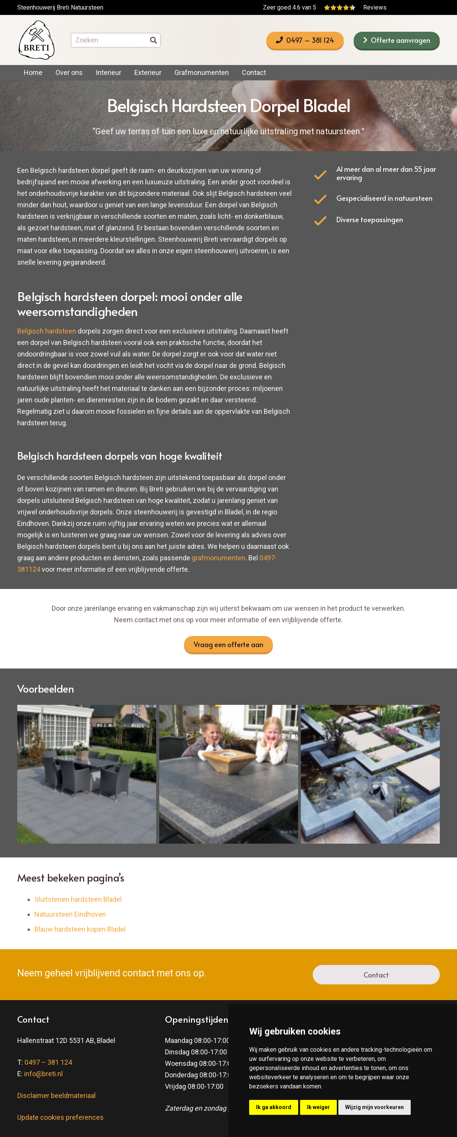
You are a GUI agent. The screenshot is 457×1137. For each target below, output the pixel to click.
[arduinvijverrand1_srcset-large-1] (370, 774)
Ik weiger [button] (318, 1107)
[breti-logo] (36, 40)
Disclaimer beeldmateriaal (56, 1095)
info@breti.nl (43, 1074)
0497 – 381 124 (48, 1062)
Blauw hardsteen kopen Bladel (80, 929)
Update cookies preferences (60, 1117)
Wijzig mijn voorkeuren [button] (374, 1107)
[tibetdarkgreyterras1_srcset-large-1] (86, 774)
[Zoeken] (116, 40)
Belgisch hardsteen (46, 331)
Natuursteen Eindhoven (70, 914)
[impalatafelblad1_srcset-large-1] (228, 774)
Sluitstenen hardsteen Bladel (78, 899)
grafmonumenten (218, 558)
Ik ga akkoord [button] (273, 1107)
